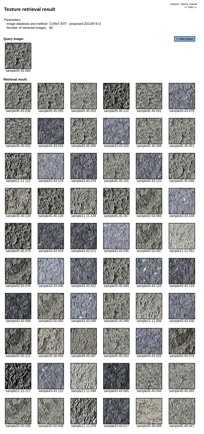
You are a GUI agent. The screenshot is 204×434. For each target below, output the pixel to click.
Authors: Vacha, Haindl (183, 4)
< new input (185, 39)
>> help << (190, 7)
